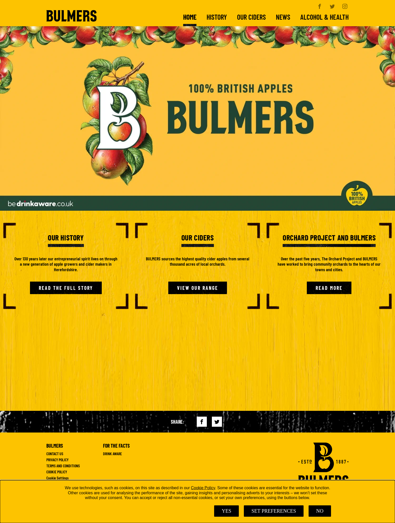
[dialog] (197, 501)
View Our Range (197, 288)
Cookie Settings (57, 478)
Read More (329, 288)
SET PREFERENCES (273, 511)
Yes (226, 511)
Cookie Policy (203, 488)
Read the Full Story (66, 288)
